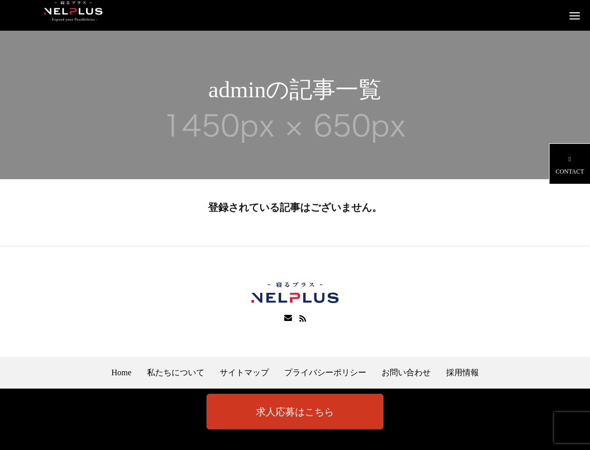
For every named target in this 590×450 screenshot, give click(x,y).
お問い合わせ (406, 373)
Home (121, 373)
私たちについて (175, 373)
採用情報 (462, 373)
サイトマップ (244, 373)
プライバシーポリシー (325, 373)
